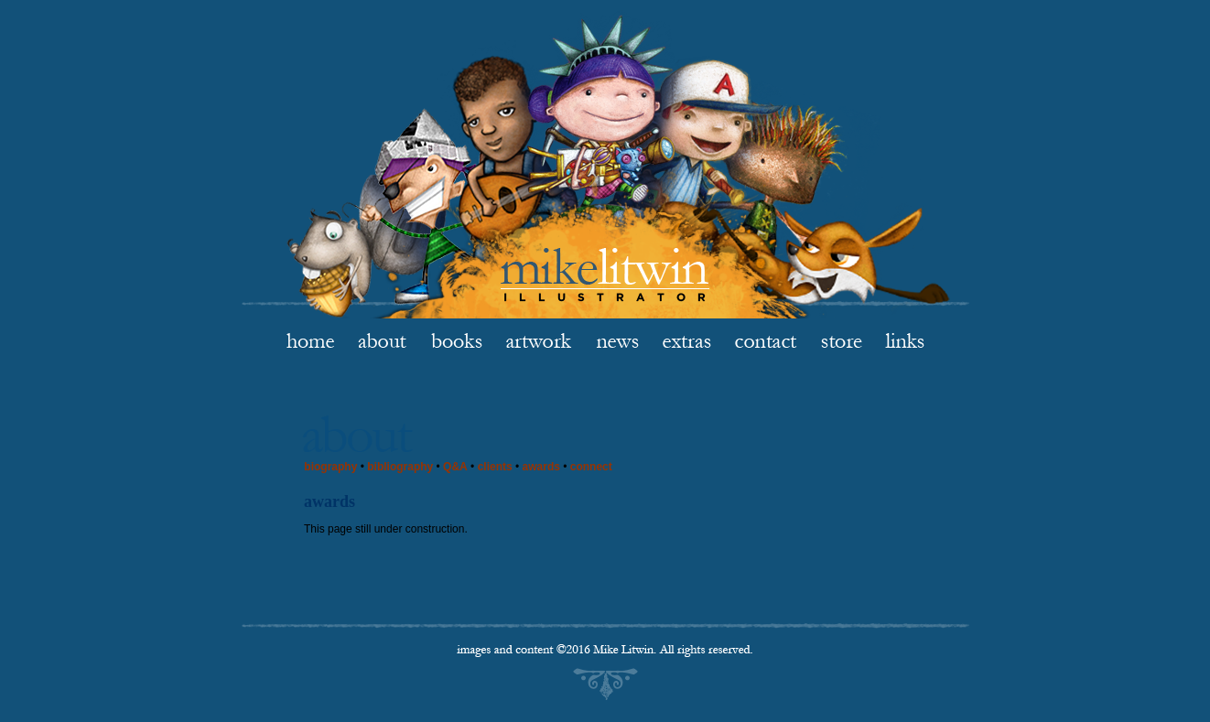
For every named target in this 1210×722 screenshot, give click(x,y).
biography (330, 466)
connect (591, 466)
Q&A (455, 466)
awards (541, 466)
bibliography (400, 466)
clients (495, 466)
